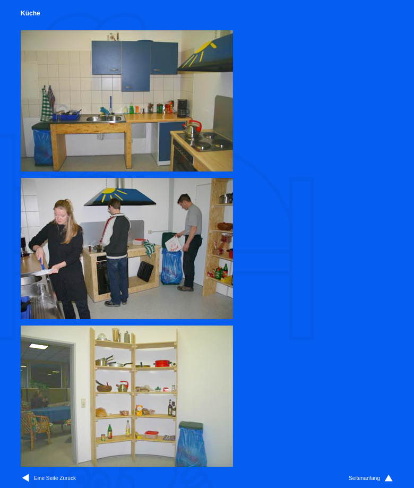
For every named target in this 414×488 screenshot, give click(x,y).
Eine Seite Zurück (55, 478)
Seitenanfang (364, 478)
